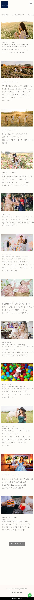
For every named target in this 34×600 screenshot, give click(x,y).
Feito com (17, 598)
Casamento (18, 15)
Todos (5, 15)
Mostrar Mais (17, 544)
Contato (23, 589)
